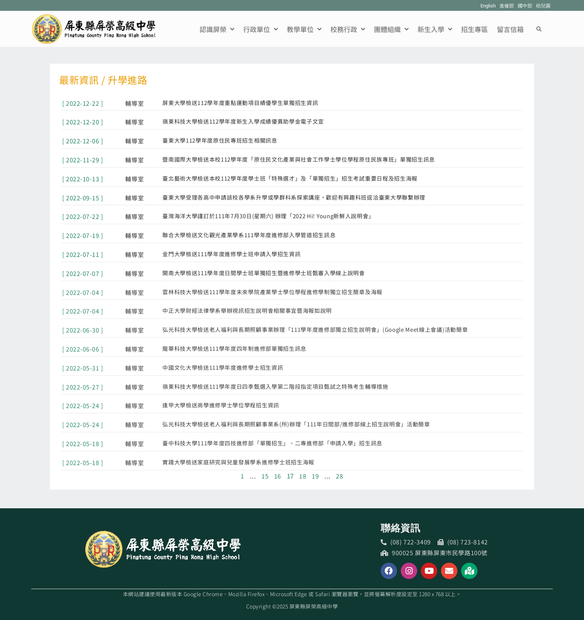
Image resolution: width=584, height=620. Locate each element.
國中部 (525, 6)
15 (265, 475)
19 (315, 475)
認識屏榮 (217, 29)
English (488, 6)
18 (302, 475)
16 (277, 475)
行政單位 (260, 29)
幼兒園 (543, 6)
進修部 (506, 6)
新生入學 (435, 29)
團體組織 (391, 29)
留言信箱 (510, 29)
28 (339, 475)
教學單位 (304, 29)
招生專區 (474, 29)
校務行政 (347, 29)
